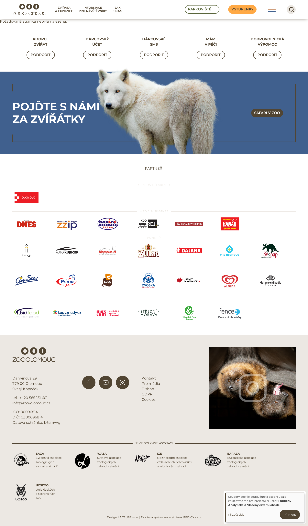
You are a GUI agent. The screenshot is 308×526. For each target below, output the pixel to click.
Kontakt (149, 378)
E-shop (148, 389)
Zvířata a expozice (64, 9)
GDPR (147, 394)
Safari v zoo (267, 113)
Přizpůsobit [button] (236, 514)
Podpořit (40, 55)
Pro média (151, 383)
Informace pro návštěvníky (93, 9)
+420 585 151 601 (33, 398)
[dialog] (265, 507)
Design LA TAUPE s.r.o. (122, 517)
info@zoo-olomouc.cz (31, 403)
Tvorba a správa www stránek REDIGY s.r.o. (171, 517)
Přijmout (290, 514)
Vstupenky (242, 9)
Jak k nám (118, 9)
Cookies (149, 399)
